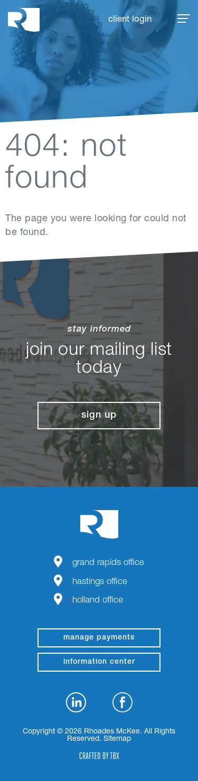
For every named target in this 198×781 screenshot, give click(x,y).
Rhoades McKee (24, 20)
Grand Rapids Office (108, 563)
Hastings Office (99, 582)
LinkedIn (76, 702)
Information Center (99, 662)
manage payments (99, 638)
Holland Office (97, 600)
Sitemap (117, 739)
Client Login (130, 19)
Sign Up (99, 415)
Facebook (122, 702)
